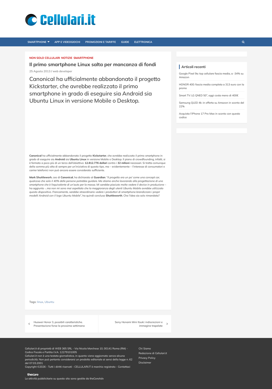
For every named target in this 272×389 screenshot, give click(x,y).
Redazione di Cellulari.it (153, 353)
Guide (125, 42)
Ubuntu (49, 302)
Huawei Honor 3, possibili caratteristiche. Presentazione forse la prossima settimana (59, 323)
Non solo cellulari (44, 58)
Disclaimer (145, 362)
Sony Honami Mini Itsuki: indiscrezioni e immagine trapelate (139, 323)
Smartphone (37, 42)
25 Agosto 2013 (39, 71)
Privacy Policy (147, 357)
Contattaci (124, 366)
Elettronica (143, 42)
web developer (62, 71)
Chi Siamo (145, 348)
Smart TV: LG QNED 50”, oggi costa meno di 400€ (208, 95)
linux (40, 302)
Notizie (66, 58)
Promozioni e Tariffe (100, 42)
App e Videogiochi (67, 42)
